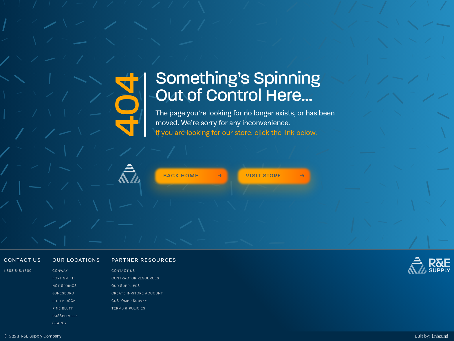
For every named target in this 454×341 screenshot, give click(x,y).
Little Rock (64, 300)
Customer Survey (129, 300)
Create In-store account (137, 293)
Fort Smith (63, 278)
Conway (60, 270)
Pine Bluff (63, 308)
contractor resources (135, 278)
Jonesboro (63, 293)
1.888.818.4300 (18, 270)
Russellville (65, 316)
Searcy (59, 323)
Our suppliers (125, 285)
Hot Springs (64, 285)
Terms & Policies (128, 308)
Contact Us (123, 270)
